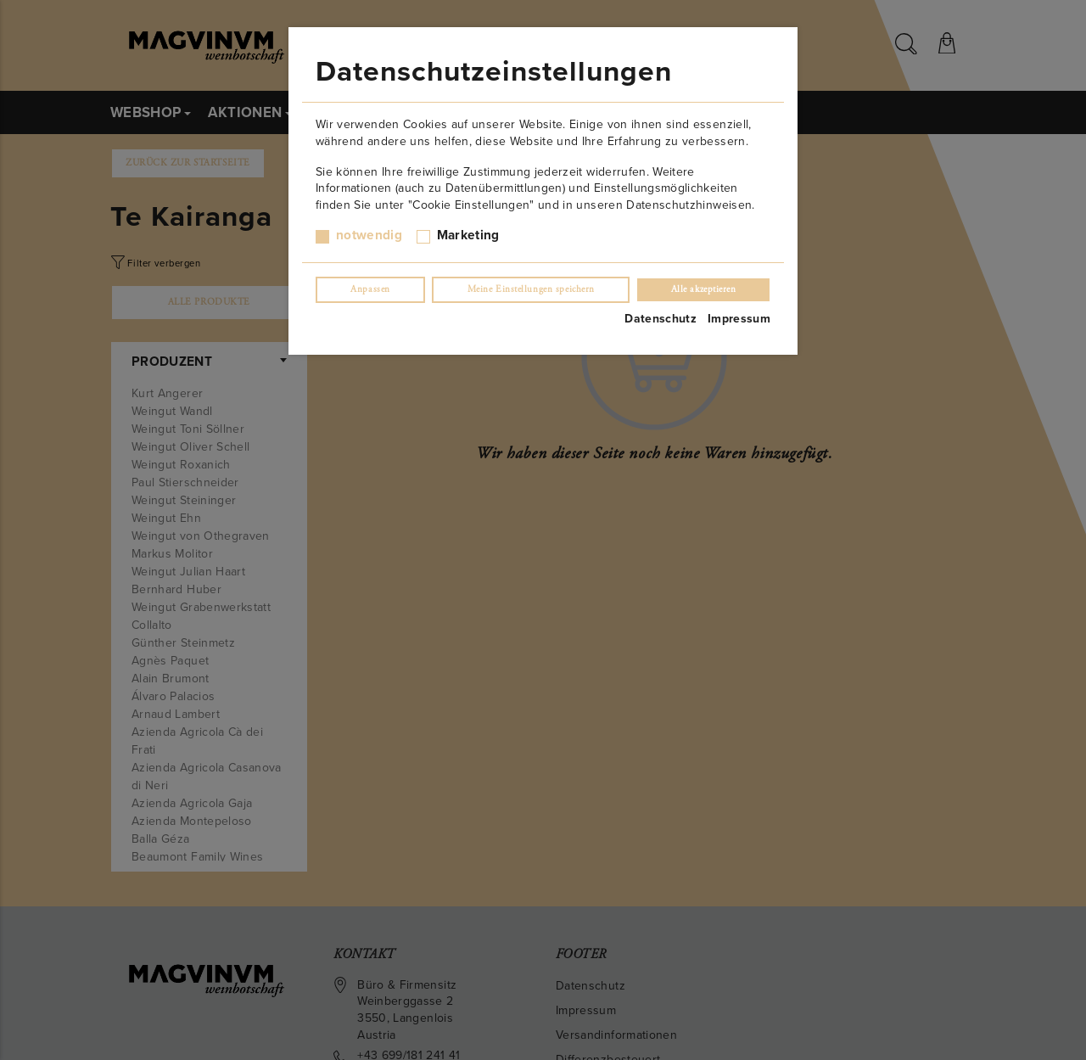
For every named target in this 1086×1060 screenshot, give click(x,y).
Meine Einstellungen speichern (531, 289)
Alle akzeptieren (703, 289)
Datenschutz (660, 319)
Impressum (739, 319)
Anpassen (369, 289)
